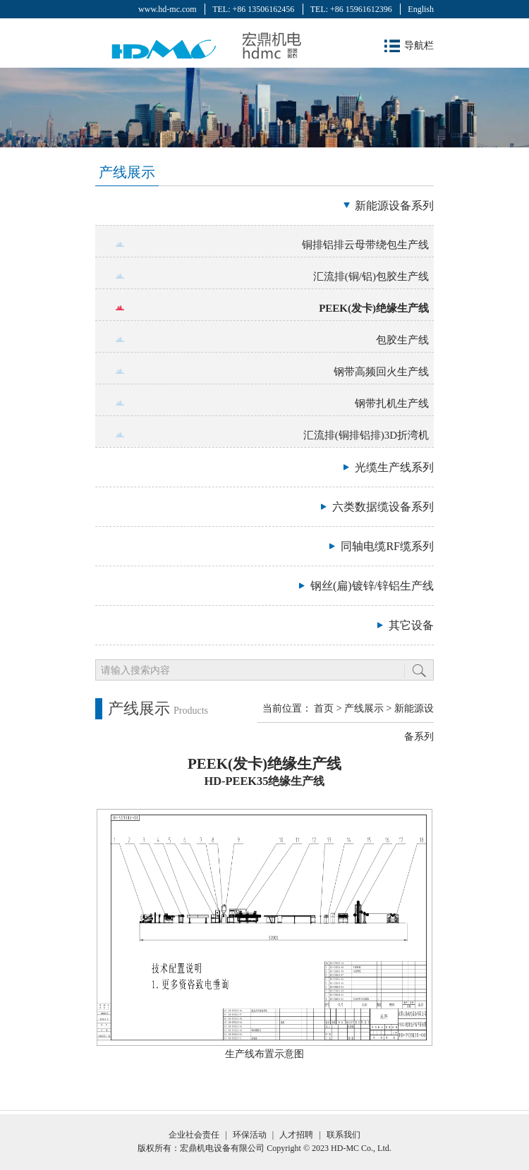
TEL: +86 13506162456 (253, 9)
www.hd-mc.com (167, 9)
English (421, 9)
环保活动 (250, 1135)
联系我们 (343, 1135)
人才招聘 (296, 1135)
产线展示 (364, 708)
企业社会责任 (194, 1135)
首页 (324, 708)
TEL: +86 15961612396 (351, 9)
